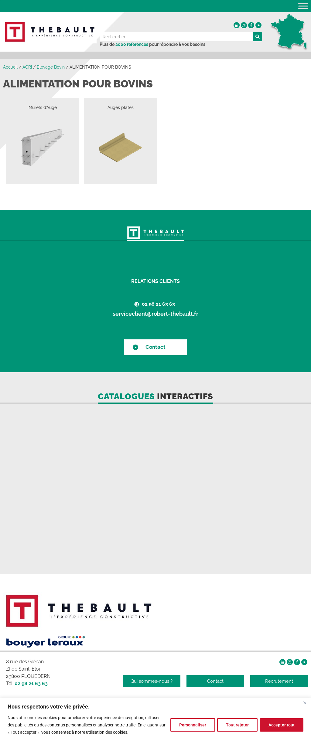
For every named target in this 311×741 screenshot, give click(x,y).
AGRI (27, 67)
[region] (155, 719)
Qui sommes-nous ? (152, 681)
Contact (155, 347)
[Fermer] (304, 702)
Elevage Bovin (51, 67)
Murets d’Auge (43, 107)
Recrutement (279, 681)
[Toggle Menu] (303, 6)
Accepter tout (281, 724)
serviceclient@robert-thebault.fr (155, 314)
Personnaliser (192, 724)
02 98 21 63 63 (158, 304)
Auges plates (121, 107)
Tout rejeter (237, 724)
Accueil (10, 67)
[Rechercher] (257, 36)
